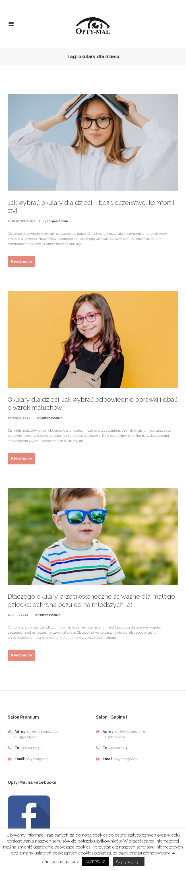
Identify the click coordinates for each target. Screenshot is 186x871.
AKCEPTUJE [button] (95, 862)
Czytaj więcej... (128, 862)
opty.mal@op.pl (37, 759)
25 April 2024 (18, 614)
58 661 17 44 (119, 748)
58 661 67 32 (31, 748)
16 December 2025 (22, 221)
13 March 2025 (19, 417)
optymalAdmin (57, 221)
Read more (21, 261)
